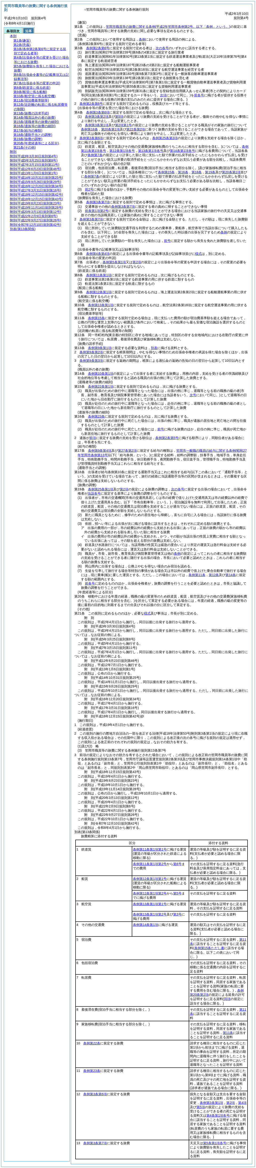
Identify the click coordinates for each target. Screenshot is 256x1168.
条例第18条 (89, 129)
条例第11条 (196, 575)
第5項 (119, 116)
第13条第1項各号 (150, 151)
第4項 (242, 1103)
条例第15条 (166, 172)
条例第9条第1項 (100, 348)
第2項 (136, 262)
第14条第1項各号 (182, 151)
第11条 (228, 1033)
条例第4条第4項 (98, 254)
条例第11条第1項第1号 (150, 849)
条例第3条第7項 (98, 202)
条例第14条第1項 (145, 925)
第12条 (214, 575)
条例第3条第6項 (98, 112)
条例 (142, 39)
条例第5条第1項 (114, 262)
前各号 (90, 583)
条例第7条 (95, 155)
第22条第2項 (135, 129)
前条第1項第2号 (96, 211)
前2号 (89, 189)
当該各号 (94, 493)
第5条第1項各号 (215, 1143)
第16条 (183, 172)
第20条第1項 (110, 129)
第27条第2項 (127, 450)
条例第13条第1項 (100, 305)
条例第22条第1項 (100, 386)
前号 (167, 241)
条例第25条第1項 (100, 489)
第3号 (177, 914)
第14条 (230, 575)
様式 (198, 254)
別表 (154, 348)
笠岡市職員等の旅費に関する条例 (168, 26)
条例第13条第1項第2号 (150, 914)
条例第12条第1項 (98, 292)
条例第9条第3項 (91, 360)
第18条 (197, 172)
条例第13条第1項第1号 (150, 904)
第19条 (210, 172)
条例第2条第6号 (98, 48)
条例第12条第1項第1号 (150, 879)
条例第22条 (91, 1043)
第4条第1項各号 (218, 1115)
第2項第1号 (123, 125)
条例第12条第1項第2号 (150, 893)
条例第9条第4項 (100, 450)
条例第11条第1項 (98, 275)
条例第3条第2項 (96, 116)
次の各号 (162, 48)
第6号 (177, 864)
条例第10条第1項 (100, 373)
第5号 (177, 893)
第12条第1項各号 (122, 151)
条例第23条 (96, 416)
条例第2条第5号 (167, 438)
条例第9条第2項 (91, 352)
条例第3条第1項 (96, 125)
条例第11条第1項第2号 (150, 864)
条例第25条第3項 (164, 138)
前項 (92, 438)
